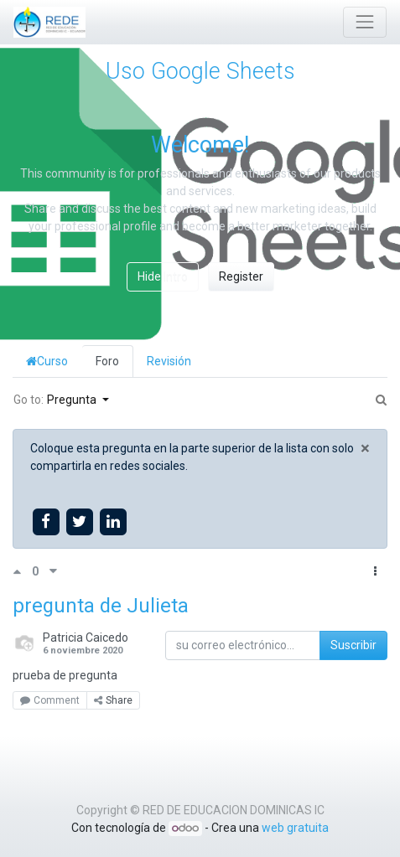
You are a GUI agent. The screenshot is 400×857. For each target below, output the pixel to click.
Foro (107, 361)
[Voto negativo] (53, 571)
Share (113, 700)
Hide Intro (163, 276)
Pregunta (73, 399)
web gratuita (295, 827)
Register (241, 276)
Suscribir (353, 645)
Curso (47, 361)
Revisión (169, 361)
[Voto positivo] (22, 571)
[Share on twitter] (79, 521)
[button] (375, 571)
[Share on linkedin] (113, 521)
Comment (50, 700)
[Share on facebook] (45, 521)
